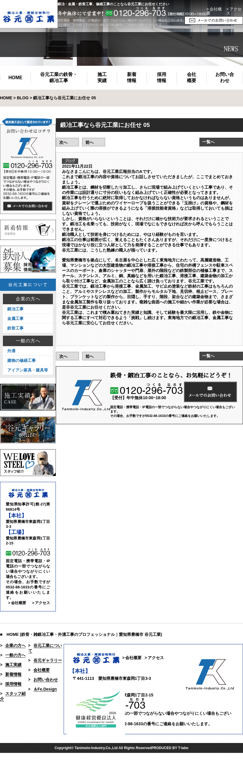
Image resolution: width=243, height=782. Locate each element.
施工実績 (102, 77)
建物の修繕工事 (21, 360)
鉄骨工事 (15, 328)
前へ (89, 142)
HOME (15, 77)
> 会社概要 (214, 11)
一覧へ (208, 141)
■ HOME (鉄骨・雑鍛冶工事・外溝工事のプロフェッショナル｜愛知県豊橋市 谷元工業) (81, 634)
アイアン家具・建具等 (27, 370)
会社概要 (191, 77)
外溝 (11, 351)
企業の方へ (28, 299)
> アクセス (41, 603)
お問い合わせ (224, 77)
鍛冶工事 (15, 309)
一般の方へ (28, 341)
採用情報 (161, 77)
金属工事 (15, 318)
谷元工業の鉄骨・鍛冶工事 (58, 77)
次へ (63, 142)
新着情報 (131, 77)
